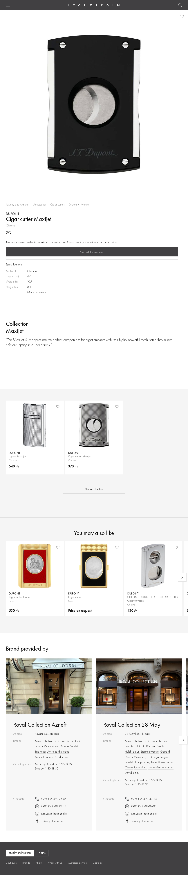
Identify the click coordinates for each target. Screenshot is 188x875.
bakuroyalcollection (49, 821)
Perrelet (74, 746)
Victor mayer (51, 746)
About (39, 863)
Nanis (160, 746)
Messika (39, 741)
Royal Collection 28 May (131, 724)
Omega (64, 746)
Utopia (77, 741)
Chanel (129, 767)
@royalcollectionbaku (51, 813)
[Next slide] (182, 577)
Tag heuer (40, 751)
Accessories (39, 204)
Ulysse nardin (54, 751)
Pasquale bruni (159, 741)
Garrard (165, 751)
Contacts (97, 863)
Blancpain (139, 762)
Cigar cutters (57, 204)
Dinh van (151, 746)
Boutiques (11, 863)
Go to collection (94, 489)
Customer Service (77, 863)
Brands (26, 863)
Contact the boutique (91, 252)
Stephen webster (150, 751)
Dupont (72, 204)
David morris (61, 757)
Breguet (164, 757)
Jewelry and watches (17, 204)
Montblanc (140, 767)
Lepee (65, 751)
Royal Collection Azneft (39, 724)
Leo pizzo (67, 741)
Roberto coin (52, 741)
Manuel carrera (44, 757)
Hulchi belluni (132, 751)
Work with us (55, 863)
